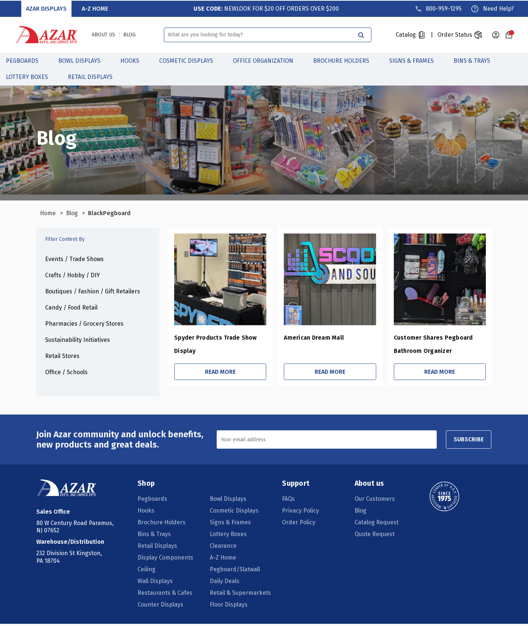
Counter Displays (161, 606)
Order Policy (299, 524)
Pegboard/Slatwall (235, 571)
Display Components (166, 559)
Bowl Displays (83, 60)
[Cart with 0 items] (509, 34)
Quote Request (374, 536)
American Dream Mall (305, 337)
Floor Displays (229, 606)
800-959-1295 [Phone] (443, 7)
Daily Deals (225, 583)
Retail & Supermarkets (240, 594)
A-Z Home (95, 7)
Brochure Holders (345, 60)
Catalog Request (376, 524)
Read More (209, 372)
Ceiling (147, 571)
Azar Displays (46, 7)
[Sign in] (495, 34)
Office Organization (267, 60)
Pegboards (26, 60)
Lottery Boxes (31, 76)
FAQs (288, 500)
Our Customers (374, 500)
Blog (360, 512)
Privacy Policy (300, 512)
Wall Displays (155, 583)
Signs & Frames (415, 60)
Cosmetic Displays (190, 60)
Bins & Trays (476, 60)
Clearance (223, 547)
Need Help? (498, 7)
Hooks (133, 60)
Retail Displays (94, 76)
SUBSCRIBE (467, 441)
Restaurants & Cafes (165, 594)
